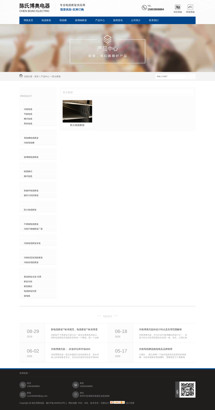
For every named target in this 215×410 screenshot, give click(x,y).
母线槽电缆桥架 (31, 138)
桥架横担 (28, 286)
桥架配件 (29, 271)
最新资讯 (107, 311)
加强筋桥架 (30, 251)
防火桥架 (56, 76)
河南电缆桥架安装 (32, 243)
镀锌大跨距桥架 (31, 195)
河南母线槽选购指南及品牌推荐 (155, 349)
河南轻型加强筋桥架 (33, 257)
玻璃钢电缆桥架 (31, 157)
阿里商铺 (190, 7)
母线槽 (63, 20)
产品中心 (100, 20)
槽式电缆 (28, 119)
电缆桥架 (46, 20)
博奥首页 (28, 20)
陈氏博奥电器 (34, 6)
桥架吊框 (28, 281)
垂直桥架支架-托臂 (32, 277)
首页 (36, 76)
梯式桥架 (29, 165)
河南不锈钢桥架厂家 (33, 229)
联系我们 (154, 20)
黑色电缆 (28, 123)
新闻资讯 (118, 20)
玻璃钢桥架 (81, 20)
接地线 (27, 296)
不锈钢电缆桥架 (31, 224)
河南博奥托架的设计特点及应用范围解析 (160, 329)
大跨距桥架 (30, 237)
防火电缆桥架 (30, 210)
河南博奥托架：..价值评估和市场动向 (70, 349)
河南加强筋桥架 (31, 262)
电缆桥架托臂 (30, 291)
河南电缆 (28, 109)
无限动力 (105, 403)
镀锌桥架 (29, 184)
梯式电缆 (28, 176)
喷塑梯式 (28, 171)
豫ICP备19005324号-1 (56, 403)
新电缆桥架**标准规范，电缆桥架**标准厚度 (74, 329)
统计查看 (130, 403)
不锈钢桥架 (30, 218)
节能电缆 (28, 114)
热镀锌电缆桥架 (31, 190)
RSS (80, 403)
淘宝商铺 (177, 7)
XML (86, 403)
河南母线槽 (29, 143)
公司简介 (136, 20)
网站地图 (73, 403)
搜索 (190, 76)
